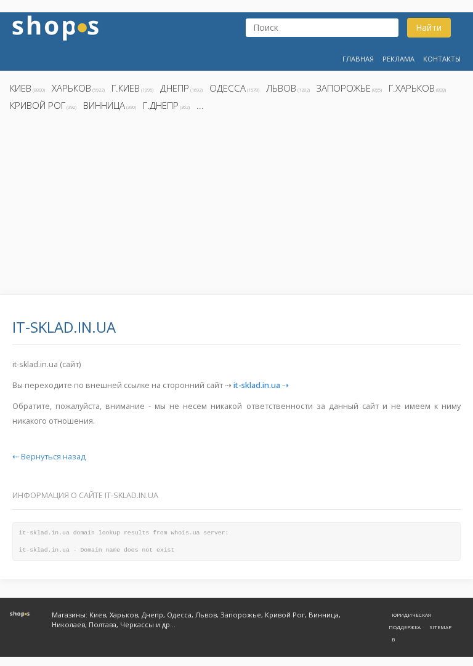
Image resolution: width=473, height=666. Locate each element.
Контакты (442, 58)
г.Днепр (161, 105)
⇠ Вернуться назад (49, 456)
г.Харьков (412, 88)
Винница (104, 105)
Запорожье (344, 88)
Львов (281, 88)
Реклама (398, 58)
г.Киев (125, 88)
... (200, 105)
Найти (429, 27)
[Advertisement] (236, 206)
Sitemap (440, 627)
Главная (358, 58)
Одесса (227, 88)
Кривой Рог (37, 105)
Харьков (71, 88)
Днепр (174, 88)
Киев (20, 88)
